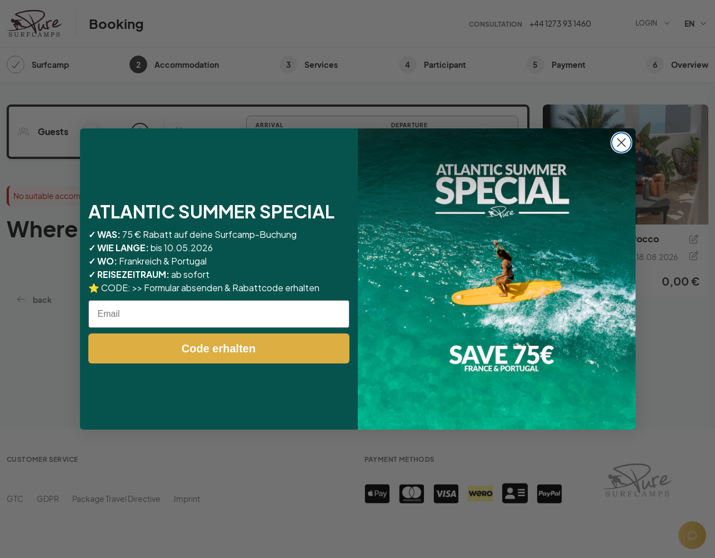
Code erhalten (219, 348)
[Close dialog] (621, 142)
